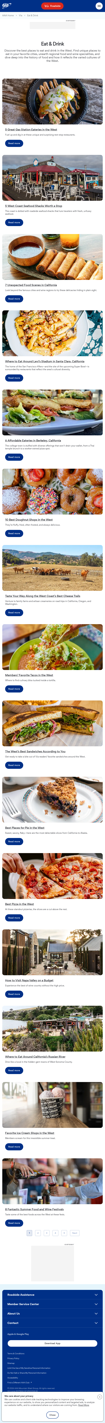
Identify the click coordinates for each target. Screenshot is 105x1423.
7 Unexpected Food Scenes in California (31, 285)
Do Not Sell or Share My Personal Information (26, 1373)
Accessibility (12, 1378)
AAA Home (8, 16)
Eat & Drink (32, 16)
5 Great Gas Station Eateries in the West (31, 129)
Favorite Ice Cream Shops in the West (29, 1133)
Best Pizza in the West (19, 904)
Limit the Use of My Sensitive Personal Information (28, 1368)
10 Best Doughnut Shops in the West (29, 519)
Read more (14, 143)
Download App (53, 1343)
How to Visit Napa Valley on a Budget (29, 980)
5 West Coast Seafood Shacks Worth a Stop (33, 206)
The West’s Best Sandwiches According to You (35, 751)
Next (74, 1233)
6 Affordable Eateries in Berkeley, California (33, 440)
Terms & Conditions (15, 1353)
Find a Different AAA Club (19, 1382)
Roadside (55, 5)
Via (20, 16)
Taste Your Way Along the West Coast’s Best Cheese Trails (42, 596)
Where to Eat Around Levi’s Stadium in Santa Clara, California (44, 361)
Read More (83, 1405)
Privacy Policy (13, 1358)
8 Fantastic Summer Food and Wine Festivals (34, 1209)
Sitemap (11, 1363)
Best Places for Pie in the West (24, 827)
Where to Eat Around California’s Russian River (35, 1056)
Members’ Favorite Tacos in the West (29, 675)
